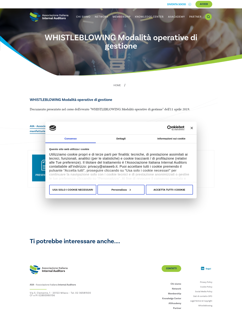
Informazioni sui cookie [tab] (171, 138)
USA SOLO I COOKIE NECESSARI (72, 189)
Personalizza (121, 189)
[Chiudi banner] (192, 128)
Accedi (204, 4)
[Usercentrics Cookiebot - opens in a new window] (169, 127)
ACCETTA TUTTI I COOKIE (169, 189)
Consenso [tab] (71, 138)
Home (117, 85)
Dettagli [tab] (121, 138)
